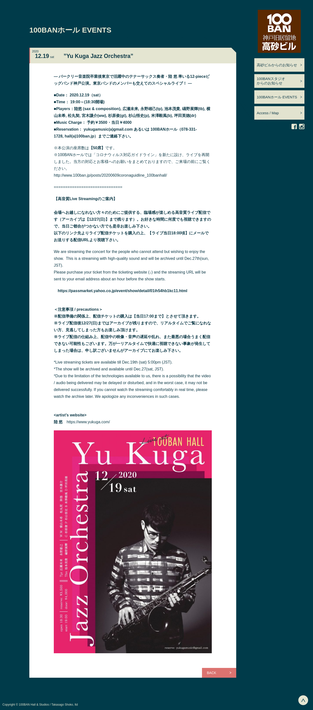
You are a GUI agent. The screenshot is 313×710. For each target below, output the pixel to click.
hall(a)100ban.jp (79, 136)
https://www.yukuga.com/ (88, 422)
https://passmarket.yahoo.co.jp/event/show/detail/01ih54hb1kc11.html (122, 291)
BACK (211, 673)
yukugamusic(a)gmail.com (108, 129)
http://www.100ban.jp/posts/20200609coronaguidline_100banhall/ (110, 175)
